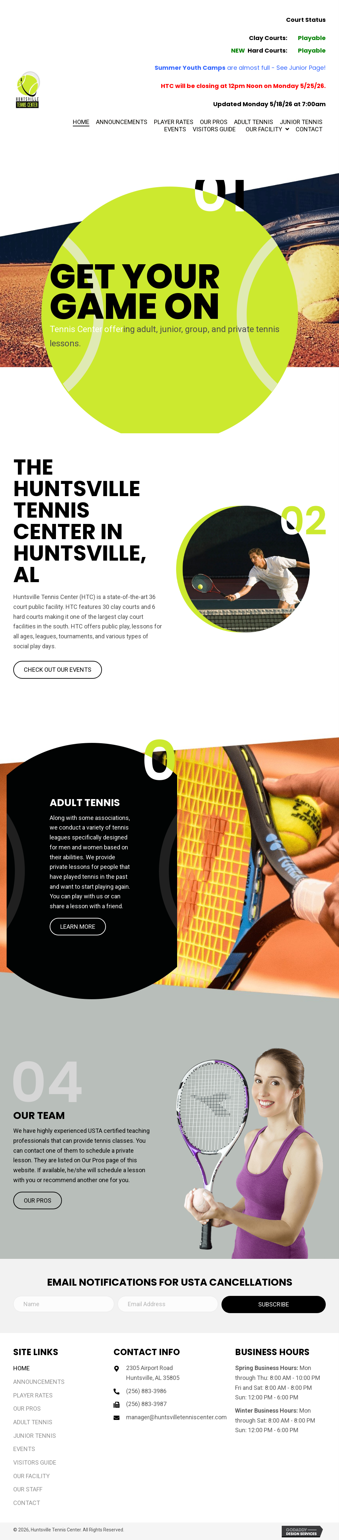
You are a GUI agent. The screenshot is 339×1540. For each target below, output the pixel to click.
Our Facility (31, 1476)
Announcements (39, 1381)
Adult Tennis (32, 1422)
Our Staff (27, 1489)
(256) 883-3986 (146, 1391)
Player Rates (33, 1395)
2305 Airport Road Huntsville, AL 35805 (152, 1372)
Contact (26, 1502)
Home (21, 1368)
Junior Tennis (34, 1435)
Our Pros (27, 1408)
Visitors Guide (34, 1462)
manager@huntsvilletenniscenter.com (176, 1417)
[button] (57, 670)
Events (24, 1448)
